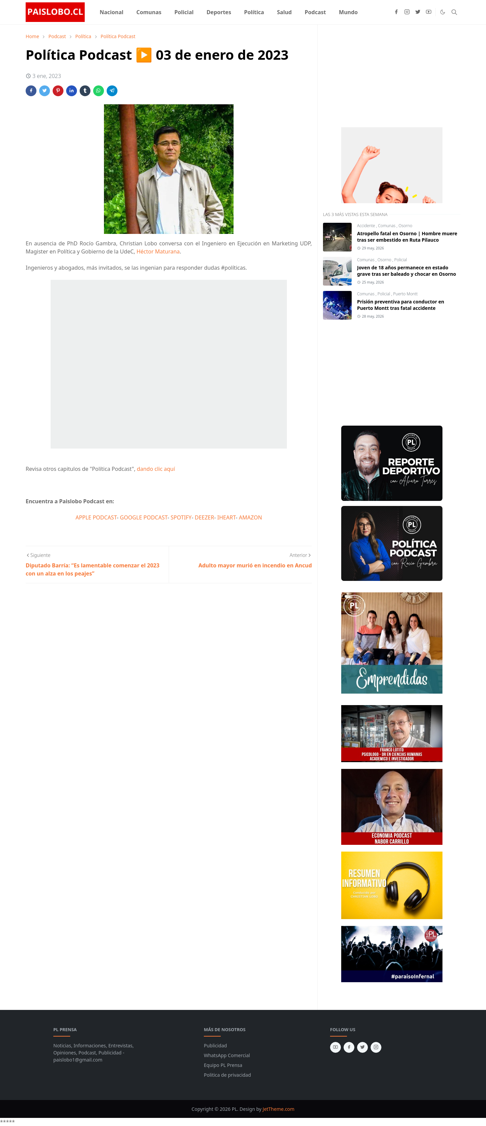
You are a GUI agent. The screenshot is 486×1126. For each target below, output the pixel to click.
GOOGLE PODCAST (143, 517)
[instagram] (407, 12)
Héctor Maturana (158, 251)
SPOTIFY (181, 517)
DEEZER (204, 517)
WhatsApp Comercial (227, 1055)
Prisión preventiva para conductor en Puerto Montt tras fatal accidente (400, 304)
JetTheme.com (278, 1109)
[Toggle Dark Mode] (442, 12)
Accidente (366, 226)
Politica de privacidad (227, 1075)
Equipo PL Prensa (223, 1065)
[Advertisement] (373, 75)
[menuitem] (111, 12)
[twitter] (417, 12)
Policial (400, 260)
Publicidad (215, 1045)
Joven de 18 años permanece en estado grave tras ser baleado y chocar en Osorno (406, 270)
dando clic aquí (156, 469)
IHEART (226, 517)
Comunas (387, 226)
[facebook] (396, 12)
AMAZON (250, 517)
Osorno (405, 226)
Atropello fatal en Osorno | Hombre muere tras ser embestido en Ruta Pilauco (407, 236)
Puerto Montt (405, 294)
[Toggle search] (454, 12)
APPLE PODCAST (96, 517)
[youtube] (428, 12)
